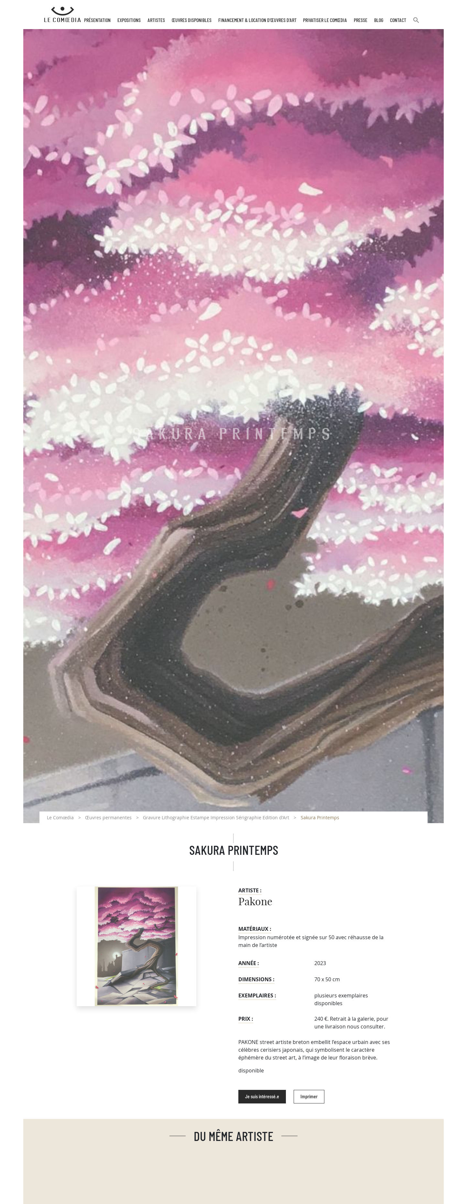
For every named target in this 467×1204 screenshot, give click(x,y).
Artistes (156, 20)
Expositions (129, 20)
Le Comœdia (60, 817)
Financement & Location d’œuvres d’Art (257, 20)
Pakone (255, 902)
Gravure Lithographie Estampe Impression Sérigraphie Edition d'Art (216, 817)
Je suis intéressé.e (262, 1096)
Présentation (97, 20)
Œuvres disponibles (192, 20)
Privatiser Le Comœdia (325, 20)
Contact (398, 20)
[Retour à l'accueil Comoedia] (62, 14)
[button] (416, 23)
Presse (360, 20)
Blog (378, 20)
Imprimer (309, 1096)
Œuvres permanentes (108, 817)
